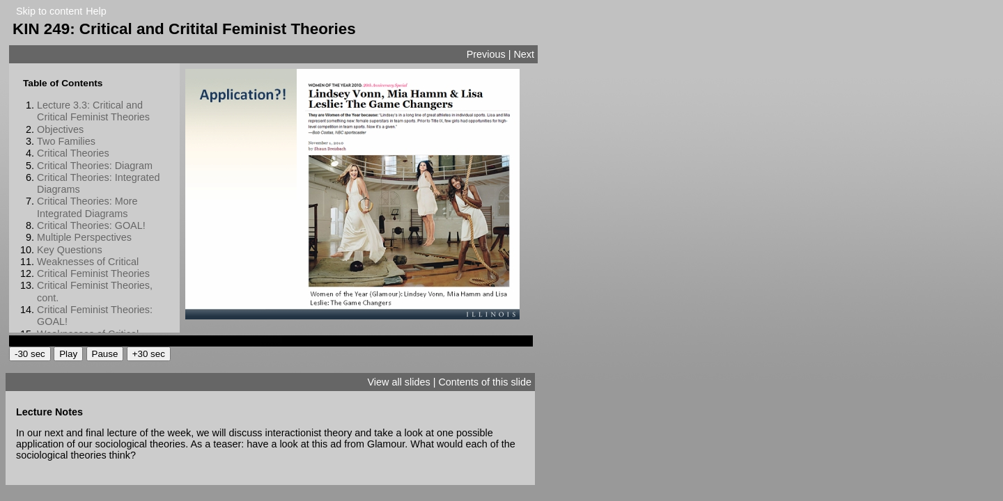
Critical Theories (73, 153)
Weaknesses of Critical (88, 261)
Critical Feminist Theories (93, 273)
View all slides (399, 382)
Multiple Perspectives (84, 237)
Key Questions (69, 249)
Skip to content (49, 11)
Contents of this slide (484, 382)
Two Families (66, 141)
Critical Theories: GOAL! (91, 225)
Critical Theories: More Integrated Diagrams (87, 207)
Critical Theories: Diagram (95, 165)
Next (523, 54)
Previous (486, 54)
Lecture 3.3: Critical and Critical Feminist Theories (93, 111)
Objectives (60, 129)
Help (96, 11)
